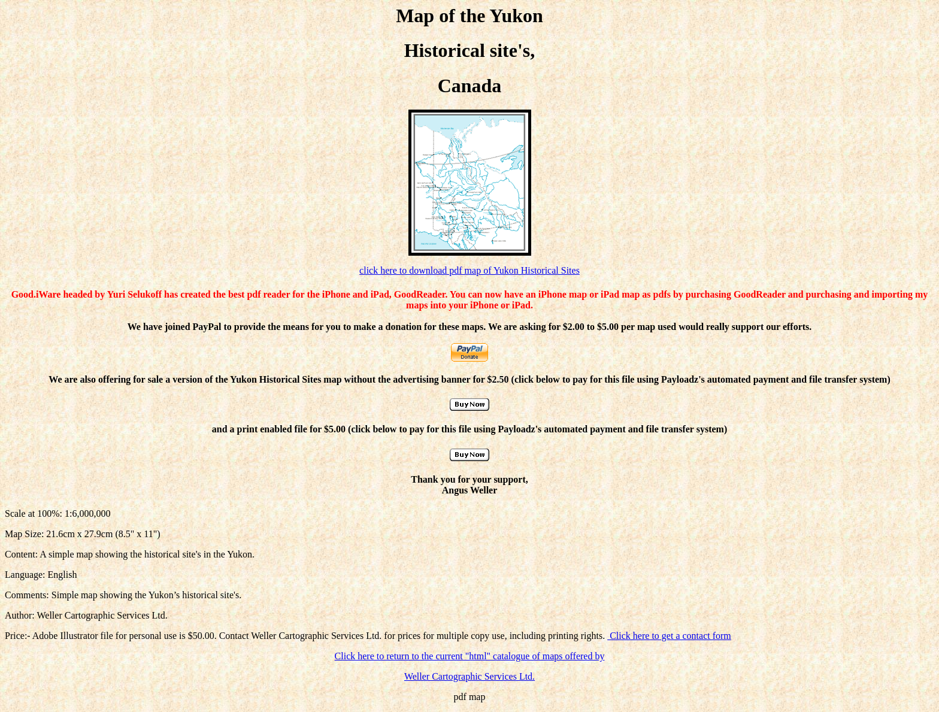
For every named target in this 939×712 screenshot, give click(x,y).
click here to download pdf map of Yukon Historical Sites (469, 270)
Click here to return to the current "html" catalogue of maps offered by (470, 656)
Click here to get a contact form (669, 636)
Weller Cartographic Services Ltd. (469, 676)
